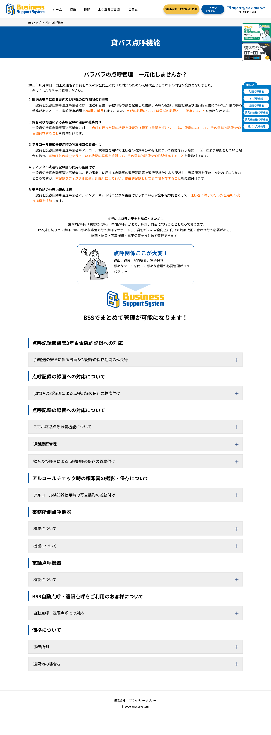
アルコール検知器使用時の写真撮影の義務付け (138, 495)
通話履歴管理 (138, 444)
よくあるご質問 (109, 9)
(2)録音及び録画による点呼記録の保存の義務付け (138, 393)
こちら (50, 90)
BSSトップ (34, 22)
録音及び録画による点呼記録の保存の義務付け (138, 461)
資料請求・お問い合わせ (181, 9)
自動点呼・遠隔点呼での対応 (138, 613)
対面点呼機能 (256, 91)
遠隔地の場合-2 (138, 664)
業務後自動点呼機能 (256, 119)
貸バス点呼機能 (256, 126)
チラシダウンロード (213, 9)
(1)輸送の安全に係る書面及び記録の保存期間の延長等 (138, 359)
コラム (133, 9)
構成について (138, 528)
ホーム (57, 9)
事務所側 (138, 646)
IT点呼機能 (256, 98)
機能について (138, 546)
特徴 (73, 9)
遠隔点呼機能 (256, 105)
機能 (87, 9)
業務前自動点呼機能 (256, 112)
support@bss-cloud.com (248, 8)
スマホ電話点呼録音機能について (138, 426)
